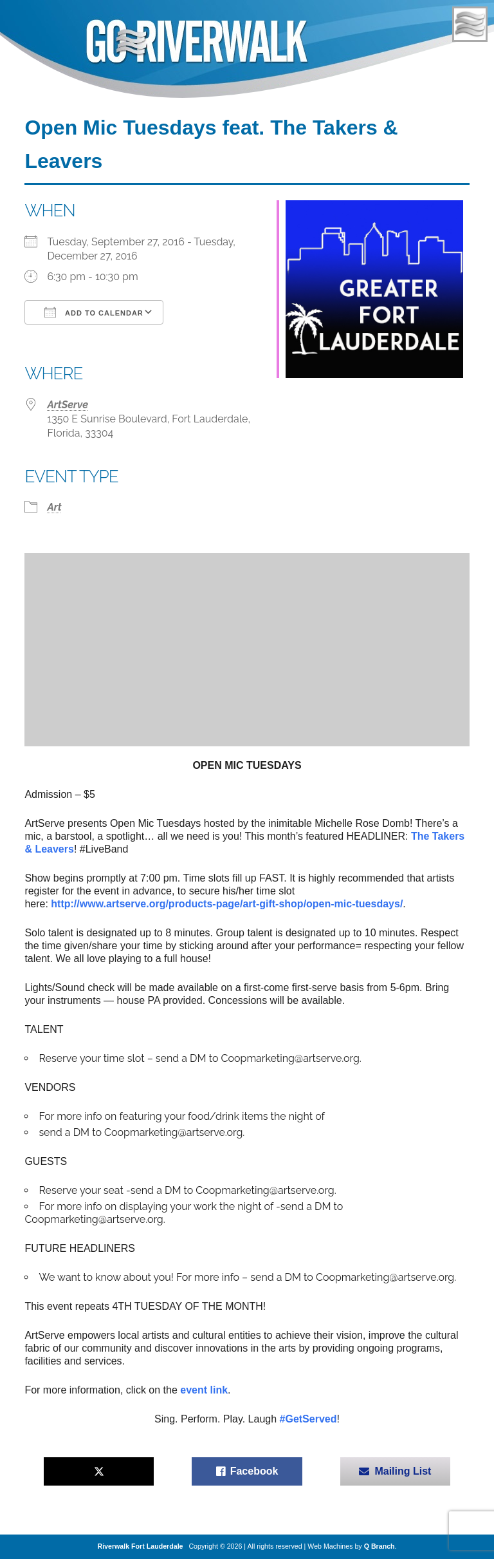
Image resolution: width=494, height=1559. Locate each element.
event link (204, 1389)
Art (54, 507)
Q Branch (379, 1546)
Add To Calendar (93, 312)
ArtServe (67, 405)
